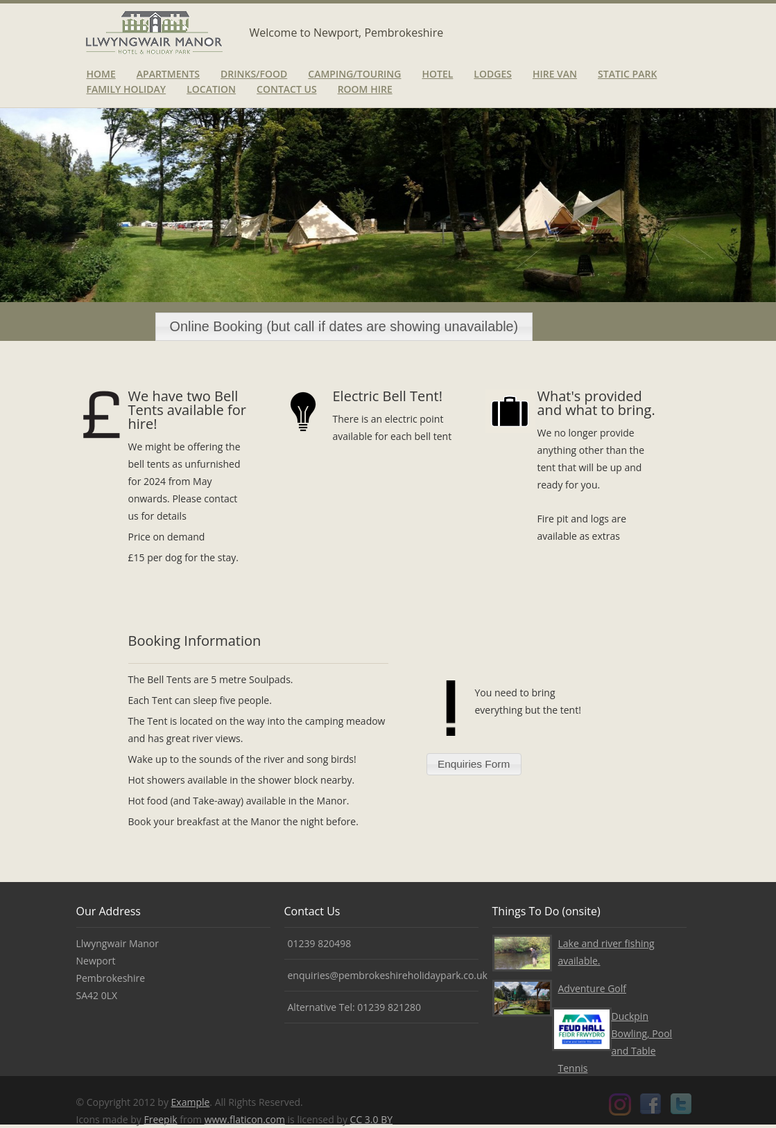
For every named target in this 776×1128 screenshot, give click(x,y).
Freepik (160, 1119)
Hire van (555, 73)
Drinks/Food (254, 73)
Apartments (168, 73)
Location (211, 89)
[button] (344, 326)
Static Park (627, 73)
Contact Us (287, 89)
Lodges (493, 73)
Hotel (437, 73)
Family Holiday (126, 89)
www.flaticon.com (245, 1119)
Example (190, 1102)
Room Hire (365, 89)
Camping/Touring (354, 73)
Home (101, 73)
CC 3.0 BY (371, 1119)
